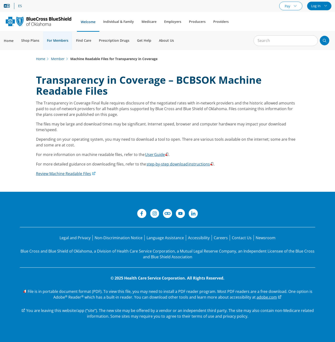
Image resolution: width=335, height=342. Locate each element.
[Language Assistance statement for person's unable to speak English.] (165, 237)
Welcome (88, 22)
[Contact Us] (242, 237)
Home (9, 40)
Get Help (144, 40)
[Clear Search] (311, 41)
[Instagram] (154, 214)
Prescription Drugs (114, 40)
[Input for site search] (286, 40)
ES (20, 6)
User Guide (155, 154)
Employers (172, 21)
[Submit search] (324, 40)
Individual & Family (118, 21)
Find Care (83, 40)
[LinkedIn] (193, 214)
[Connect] (167, 214)
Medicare (149, 21)
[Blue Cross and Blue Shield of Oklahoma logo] (38, 21)
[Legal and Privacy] (75, 237)
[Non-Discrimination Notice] (118, 237)
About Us (166, 40)
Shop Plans (30, 40)
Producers (197, 21)
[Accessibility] (199, 237)
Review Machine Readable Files (63, 173)
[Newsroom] (265, 237)
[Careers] (221, 237)
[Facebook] (141, 214)
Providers (221, 21)
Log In (316, 6)
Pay (288, 6)
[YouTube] (180, 214)
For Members (57, 40)
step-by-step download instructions (178, 164)
